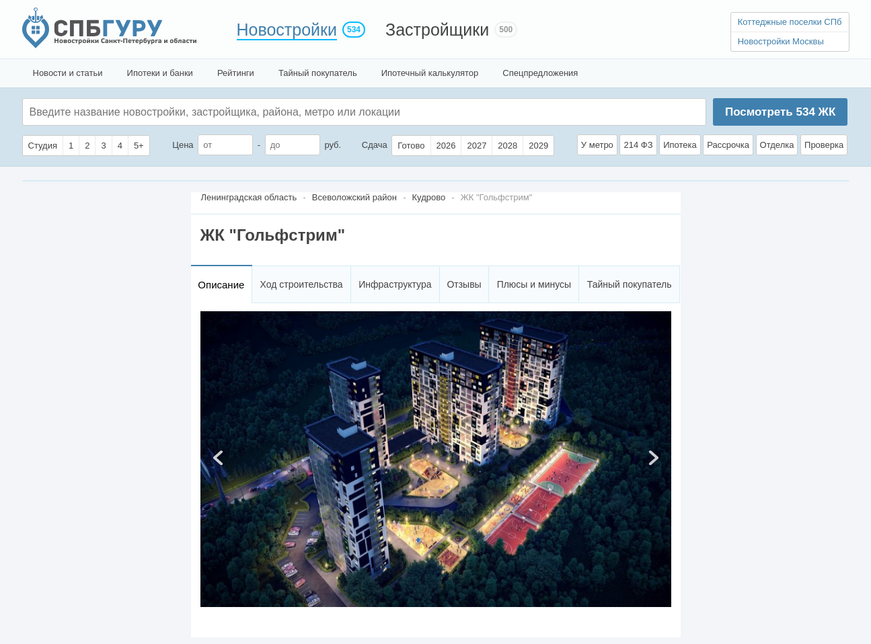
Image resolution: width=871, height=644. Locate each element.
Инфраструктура (394, 284)
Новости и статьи (68, 73)
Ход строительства (301, 284)
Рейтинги (235, 73)
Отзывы (464, 284)
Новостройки (287, 29)
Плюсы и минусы (534, 284)
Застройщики (437, 29)
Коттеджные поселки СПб (790, 22)
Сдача (374, 145)
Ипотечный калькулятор (430, 73)
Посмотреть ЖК (780, 112)
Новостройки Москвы (781, 41)
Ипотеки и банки (160, 73)
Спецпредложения (540, 73)
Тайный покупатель (317, 73)
